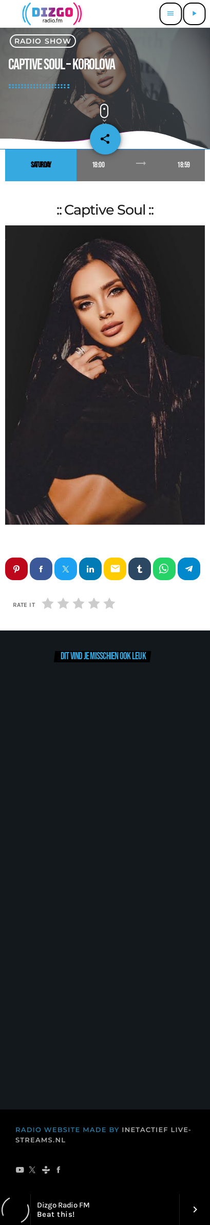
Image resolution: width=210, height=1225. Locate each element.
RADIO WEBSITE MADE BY (67, 1130)
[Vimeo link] (51, 14)
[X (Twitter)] (32, 1171)
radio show (42, 41)
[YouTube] (19, 1171)
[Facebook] (58, 1171)
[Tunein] (46, 1171)
